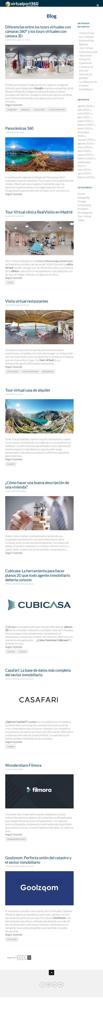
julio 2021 (84, 109)
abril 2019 (84, 173)
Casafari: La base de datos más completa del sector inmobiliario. (38, 672)
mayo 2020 (84, 147)
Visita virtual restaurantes (26, 301)
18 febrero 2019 (11, 491)
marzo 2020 (85, 154)
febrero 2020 (85, 158)
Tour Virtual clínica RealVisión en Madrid (38, 212)
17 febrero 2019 (11, 584)
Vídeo (20, 769)
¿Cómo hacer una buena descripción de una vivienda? (37, 484)
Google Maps (39, 110)
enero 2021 (84, 128)
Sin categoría (85, 212)
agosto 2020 (85, 143)
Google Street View (57, 110)
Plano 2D (22, 652)
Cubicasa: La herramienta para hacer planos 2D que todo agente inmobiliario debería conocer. (37, 575)
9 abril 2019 (9, 305)
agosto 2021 (85, 105)
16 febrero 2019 (11, 679)
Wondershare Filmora (23, 765)
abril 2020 (84, 150)
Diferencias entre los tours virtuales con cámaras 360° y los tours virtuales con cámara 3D (38, 31)
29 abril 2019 (10, 40)
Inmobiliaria (22, 491)
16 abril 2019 (10, 216)
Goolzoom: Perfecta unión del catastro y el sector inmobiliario (38, 860)
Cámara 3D (25, 110)
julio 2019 (84, 169)
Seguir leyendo (13, 104)
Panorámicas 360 (19, 128)
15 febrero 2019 (11, 769)
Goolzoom (11, 939)
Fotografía (83, 197)
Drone (81, 193)
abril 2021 (84, 117)
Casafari (32, 721)
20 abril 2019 (10, 132)
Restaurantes (48, 371)
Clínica (10, 282)
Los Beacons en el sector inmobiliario (88, 85)
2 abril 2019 (9, 394)
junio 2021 (84, 113)
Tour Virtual (25, 40)
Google (18, 40)
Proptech (30, 584)
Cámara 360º (12, 110)
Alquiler (10, 464)
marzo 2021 (85, 120)
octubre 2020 (86, 139)
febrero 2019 (85, 177)
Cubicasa (10, 626)
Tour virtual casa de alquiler (27, 390)
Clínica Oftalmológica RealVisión (54, 261)
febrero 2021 (85, 124)
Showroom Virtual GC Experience (85, 59)
